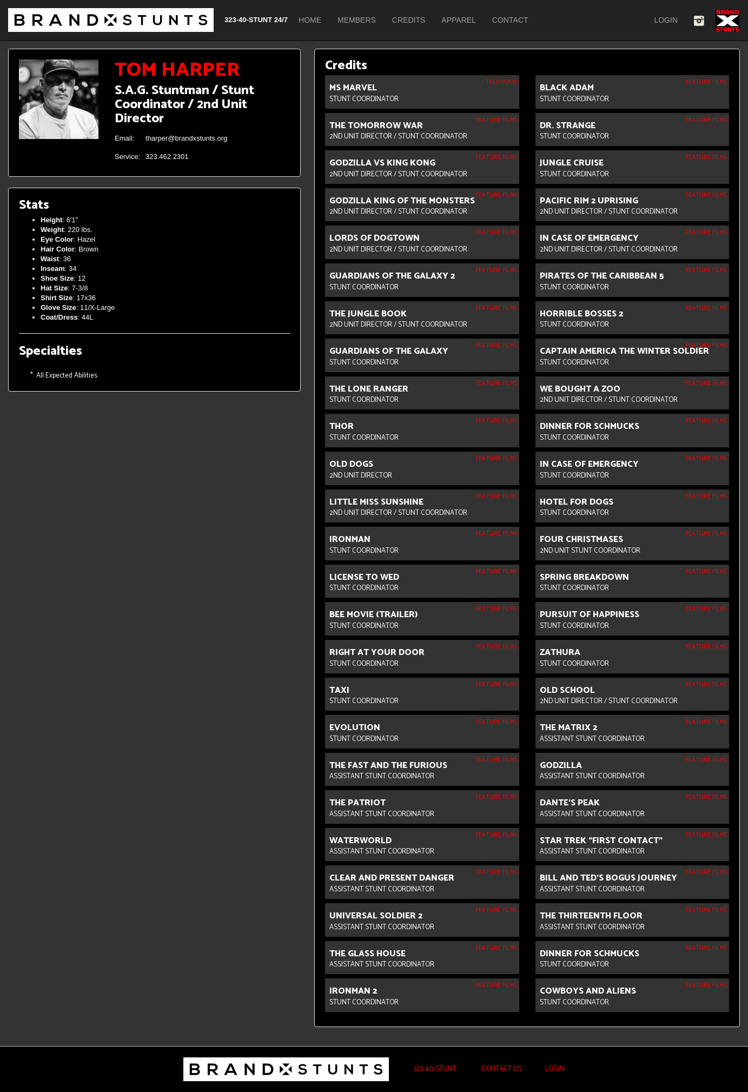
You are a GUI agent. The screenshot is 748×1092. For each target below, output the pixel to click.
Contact (510, 20)
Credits (408, 20)
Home (310, 20)
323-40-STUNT (434, 1069)
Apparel (458, 20)
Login (666, 20)
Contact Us (501, 1069)
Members (356, 20)
